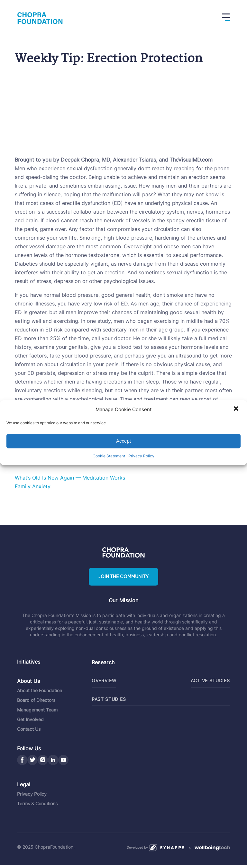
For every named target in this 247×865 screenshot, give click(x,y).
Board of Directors (36, 699)
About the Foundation (39, 690)
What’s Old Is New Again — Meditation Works (70, 477)
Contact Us (29, 728)
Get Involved (30, 719)
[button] (237, 409)
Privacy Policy (141, 456)
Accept (123, 441)
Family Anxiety (32, 486)
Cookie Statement (109, 456)
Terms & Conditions (37, 803)
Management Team (37, 709)
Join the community (123, 577)
